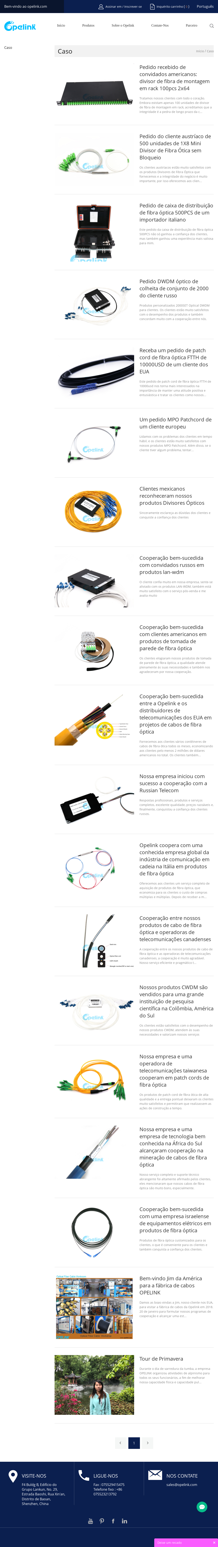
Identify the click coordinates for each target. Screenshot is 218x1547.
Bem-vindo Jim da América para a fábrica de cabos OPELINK (170, 1285)
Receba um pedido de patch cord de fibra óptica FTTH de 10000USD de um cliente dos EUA (173, 361)
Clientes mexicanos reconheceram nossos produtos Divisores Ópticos (171, 495)
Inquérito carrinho (170, 6)
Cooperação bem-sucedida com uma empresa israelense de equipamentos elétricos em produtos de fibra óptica (175, 1220)
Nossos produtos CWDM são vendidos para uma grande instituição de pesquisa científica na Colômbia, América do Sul (176, 1001)
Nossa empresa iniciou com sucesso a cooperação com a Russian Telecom (173, 783)
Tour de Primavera (161, 1358)
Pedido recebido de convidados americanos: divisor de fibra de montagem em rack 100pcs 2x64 (174, 77)
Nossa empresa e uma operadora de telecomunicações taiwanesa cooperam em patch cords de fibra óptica (174, 1070)
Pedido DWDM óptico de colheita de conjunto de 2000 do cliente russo (174, 288)
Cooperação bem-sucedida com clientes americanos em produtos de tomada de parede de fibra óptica (172, 637)
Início (61, 25)
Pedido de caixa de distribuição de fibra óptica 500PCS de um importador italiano (176, 212)
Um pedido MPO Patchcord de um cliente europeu (175, 423)
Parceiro (191, 25)
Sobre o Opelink (123, 25)
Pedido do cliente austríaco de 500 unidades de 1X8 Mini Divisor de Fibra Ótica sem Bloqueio (175, 147)
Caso (8, 47)
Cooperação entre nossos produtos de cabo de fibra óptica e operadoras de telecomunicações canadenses (175, 928)
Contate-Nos (160, 25)
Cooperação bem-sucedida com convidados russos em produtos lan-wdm (171, 564)
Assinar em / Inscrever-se (123, 6)
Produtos (88, 25)
